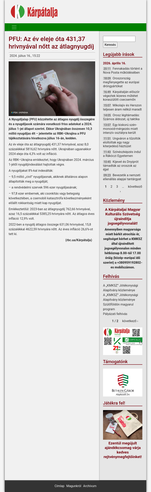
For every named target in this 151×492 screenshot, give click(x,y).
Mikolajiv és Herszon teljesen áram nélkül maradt (122, 107)
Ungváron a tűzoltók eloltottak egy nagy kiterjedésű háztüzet (121, 142)
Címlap (59, 486)
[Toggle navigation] (14, 27)
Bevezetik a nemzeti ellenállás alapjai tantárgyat (122, 177)
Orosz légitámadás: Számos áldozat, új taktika (121, 117)
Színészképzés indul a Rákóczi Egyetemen (122, 154)
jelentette (45, 133)
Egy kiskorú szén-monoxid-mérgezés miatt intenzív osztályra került (120, 128)
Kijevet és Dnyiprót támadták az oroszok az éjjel (120, 165)
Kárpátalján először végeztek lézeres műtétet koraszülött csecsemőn (121, 95)
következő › (130, 321)
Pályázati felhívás (115, 314)
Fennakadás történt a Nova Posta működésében (122, 70)
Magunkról (73, 486)
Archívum (89, 486)
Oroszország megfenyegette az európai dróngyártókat (121, 82)
